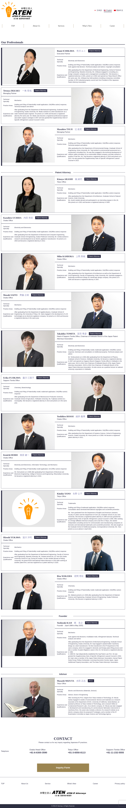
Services (61, 26)
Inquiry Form (63, 767)
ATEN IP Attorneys (57, 806)
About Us (36, 26)
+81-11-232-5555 (115, 752)
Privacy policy (120, 784)
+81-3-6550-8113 (76, 752)
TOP (13, 26)
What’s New (87, 26)
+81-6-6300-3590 (38, 752)
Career (112, 26)
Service (47, 784)
